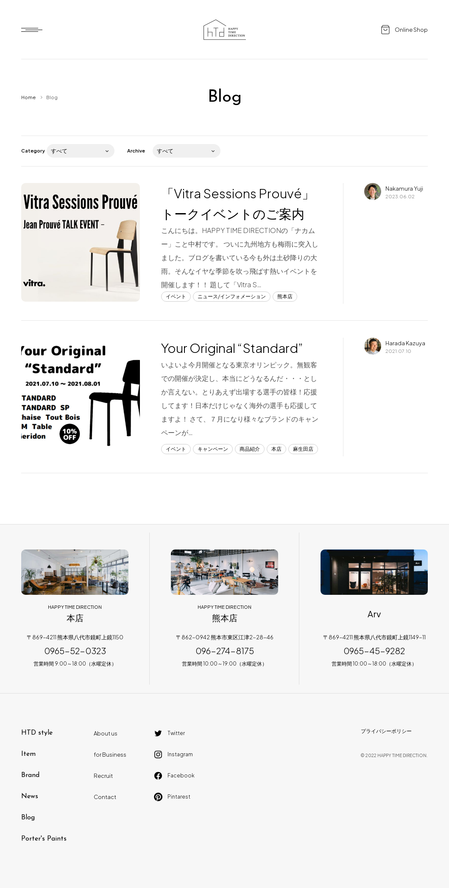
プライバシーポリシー (386, 731)
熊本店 (285, 296)
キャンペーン (213, 449)
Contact (105, 797)
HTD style (37, 733)
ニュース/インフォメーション (232, 296)
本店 (276, 449)
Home (28, 97)
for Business (110, 754)
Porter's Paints (44, 838)
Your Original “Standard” (232, 348)
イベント (176, 296)
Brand (30, 775)
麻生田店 (303, 449)
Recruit (103, 775)
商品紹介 (250, 449)
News (29, 796)
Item (28, 754)
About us (105, 733)
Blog (28, 817)
